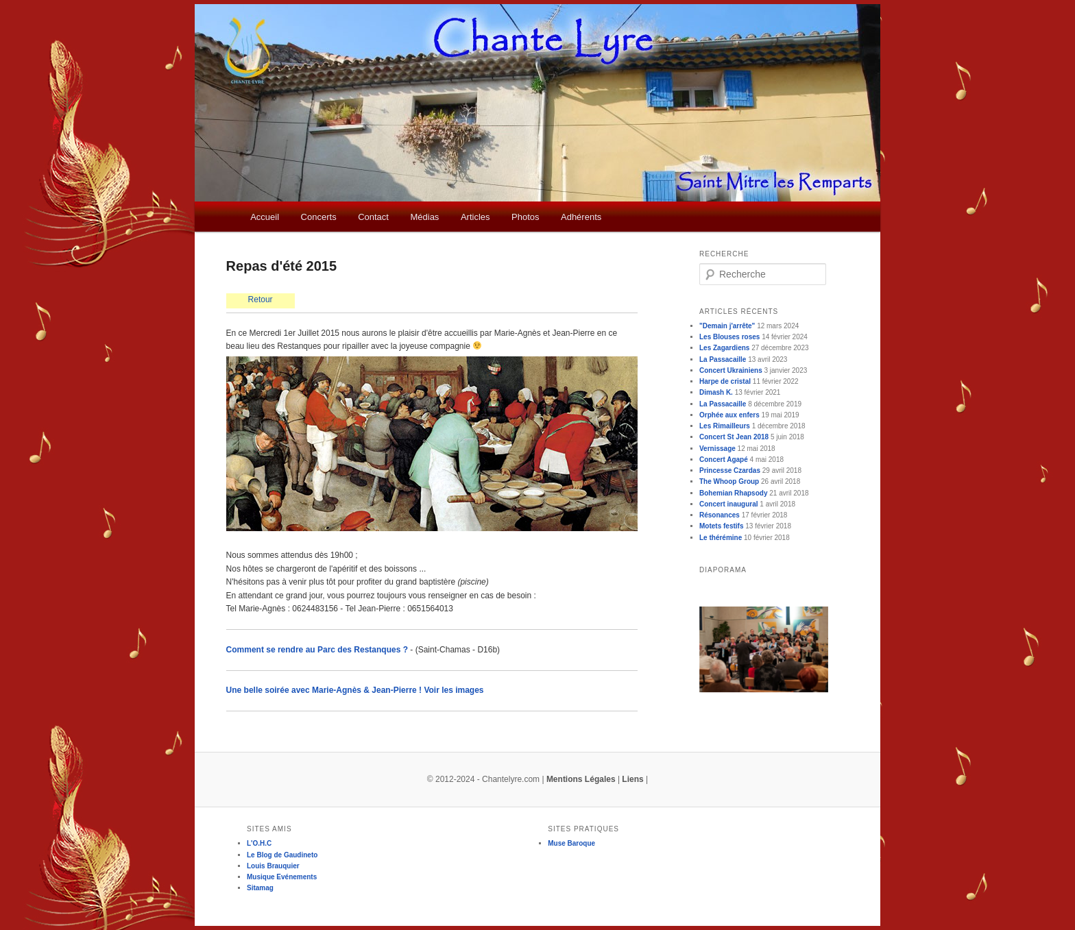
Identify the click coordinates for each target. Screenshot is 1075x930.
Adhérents (581, 217)
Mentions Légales (581, 779)
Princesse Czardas (729, 470)
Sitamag (260, 888)
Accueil (264, 217)
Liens (632, 779)
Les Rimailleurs (724, 426)
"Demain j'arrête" (727, 326)
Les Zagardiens (724, 348)
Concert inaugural (728, 504)
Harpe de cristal (725, 381)
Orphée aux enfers (729, 415)
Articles (475, 217)
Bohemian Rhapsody (733, 493)
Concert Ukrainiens (730, 370)
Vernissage (717, 448)
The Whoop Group (729, 481)
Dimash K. (716, 392)
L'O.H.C (259, 843)
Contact (373, 217)
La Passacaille (722, 359)
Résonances (719, 515)
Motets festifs (721, 526)
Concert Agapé (723, 459)
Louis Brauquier (273, 866)
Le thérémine (720, 537)
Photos (525, 217)
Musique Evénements (282, 877)
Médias (424, 217)
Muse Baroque (571, 843)
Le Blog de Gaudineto (282, 855)
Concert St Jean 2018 (734, 437)
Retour (260, 299)
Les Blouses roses (729, 337)
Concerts (319, 217)
